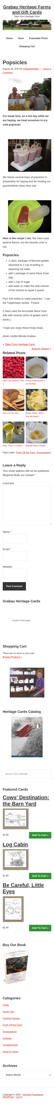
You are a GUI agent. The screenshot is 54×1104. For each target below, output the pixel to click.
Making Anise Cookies (36, 445)
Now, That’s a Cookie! (12, 445)
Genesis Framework (33, 1094)
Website (7, 566)
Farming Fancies (11, 1018)
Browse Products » (12, 657)
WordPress (8, 1097)
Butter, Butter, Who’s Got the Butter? (35, 414)
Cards (6, 1005)
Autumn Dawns (40, 348)
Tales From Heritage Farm (20, 344)
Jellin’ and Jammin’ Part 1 (13, 382)
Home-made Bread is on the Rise (35, 382)
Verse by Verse (10, 1051)
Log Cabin (15, 844)
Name (7, 531)
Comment (8, 483)
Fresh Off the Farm (25, 452)
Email (7, 549)
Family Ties (8, 1011)
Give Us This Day (10, 413)
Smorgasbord (43, 452)
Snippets (7, 1038)
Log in (19, 1097)
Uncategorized (10, 1045)
